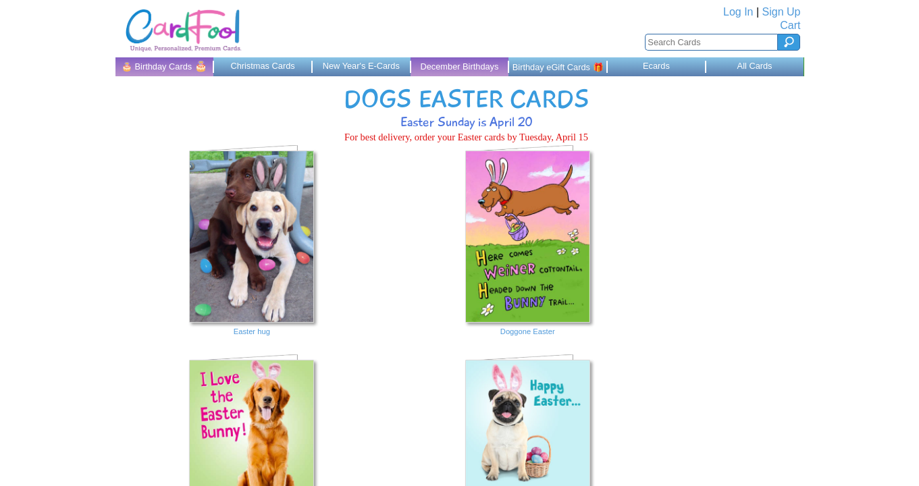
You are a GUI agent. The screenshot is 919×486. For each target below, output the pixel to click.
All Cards (754, 66)
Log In (738, 12)
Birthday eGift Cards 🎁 (558, 67)
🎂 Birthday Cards (164, 66)
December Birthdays (459, 66)
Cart (790, 25)
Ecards (656, 66)
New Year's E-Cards (361, 66)
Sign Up (781, 12)
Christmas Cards (262, 66)
